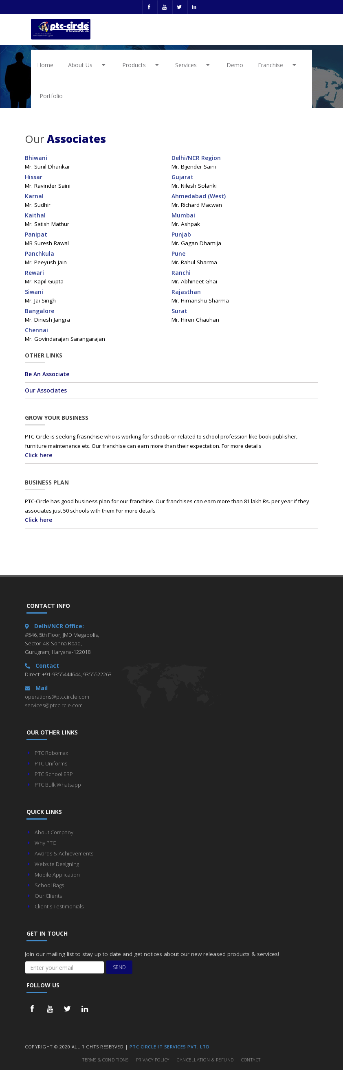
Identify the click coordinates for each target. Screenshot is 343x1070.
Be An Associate (47, 374)
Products (142, 65)
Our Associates (46, 390)
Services (194, 65)
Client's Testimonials (59, 906)
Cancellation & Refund (205, 1060)
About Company (54, 832)
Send (119, 967)
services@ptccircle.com (54, 705)
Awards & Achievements (64, 853)
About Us (88, 65)
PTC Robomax (51, 752)
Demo (234, 65)
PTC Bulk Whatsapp (58, 784)
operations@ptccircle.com (57, 696)
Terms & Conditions (105, 1060)
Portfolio (51, 96)
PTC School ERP (54, 774)
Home (45, 65)
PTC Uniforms (51, 763)
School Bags (49, 885)
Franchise (278, 65)
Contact (251, 1060)
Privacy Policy (152, 1060)
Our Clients (48, 895)
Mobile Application (57, 874)
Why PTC (45, 842)
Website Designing (57, 864)
